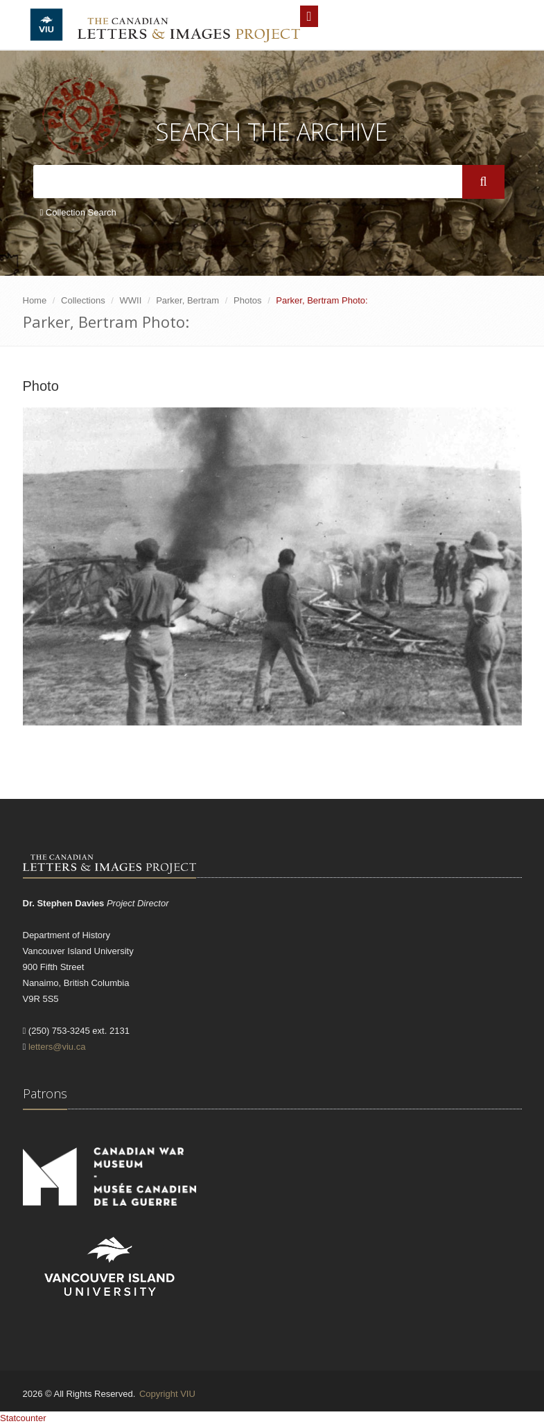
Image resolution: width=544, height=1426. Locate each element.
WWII (131, 300)
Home (35, 300)
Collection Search (78, 212)
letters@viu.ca (57, 1046)
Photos (247, 300)
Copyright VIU (167, 1394)
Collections (83, 300)
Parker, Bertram (187, 300)
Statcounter (23, 1418)
